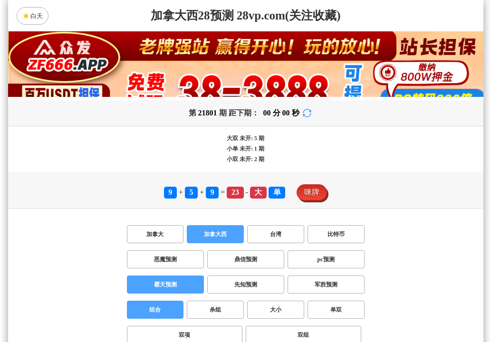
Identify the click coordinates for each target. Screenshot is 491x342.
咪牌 (311, 192)
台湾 (275, 234)
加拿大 (155, 234)
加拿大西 (215, 234)
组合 (155, 309)
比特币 (336, 234)
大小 (275, 309)
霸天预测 (165, 284)
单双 (336, 309)
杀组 (215, 309)
